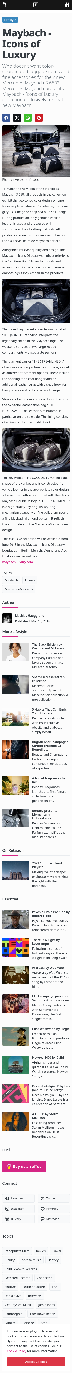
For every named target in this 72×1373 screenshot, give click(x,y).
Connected (44, 1278)
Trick (55, 1287)
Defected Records (17, 1278)
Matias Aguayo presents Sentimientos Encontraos (51, 998)
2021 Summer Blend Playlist (47, 865)
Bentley (53, 1260)
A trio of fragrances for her (49, 780)
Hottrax (10, 1287)
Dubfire (10, 1323)
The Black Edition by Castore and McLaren (48, 646)
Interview (34, 1296)
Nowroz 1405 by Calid (48, 1057)
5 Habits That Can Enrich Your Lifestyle (50, 711)
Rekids (41, 1251)
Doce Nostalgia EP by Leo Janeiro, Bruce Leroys (51, 1088)
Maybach (11, 580)
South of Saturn (33, 1287)
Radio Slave (13, 1296)
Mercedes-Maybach (19, 589)
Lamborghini (14, 1314)
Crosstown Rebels (42, 1314)
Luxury (30, 580)
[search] (67, 4)
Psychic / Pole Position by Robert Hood (51, 914)
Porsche (28, 1323)
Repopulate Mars (17, 1251)
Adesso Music (31, 1260)
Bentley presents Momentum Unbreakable (44, 814)
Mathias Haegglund (29, 616)
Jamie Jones (46, 1305)
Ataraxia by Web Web (48, 968)
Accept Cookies (36, 1362)
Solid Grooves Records (21, 1269)
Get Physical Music (18, 1305)
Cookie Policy (16, 1351)
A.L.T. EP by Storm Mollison (45, 1116)
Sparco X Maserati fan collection (48, 679)
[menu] (4, 4)
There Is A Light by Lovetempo (46, 942)
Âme (44, 1323)
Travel (56, 1251)
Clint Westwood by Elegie (51, 1029)
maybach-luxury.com (17, 562)
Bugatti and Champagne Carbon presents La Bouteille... (50, 745)
